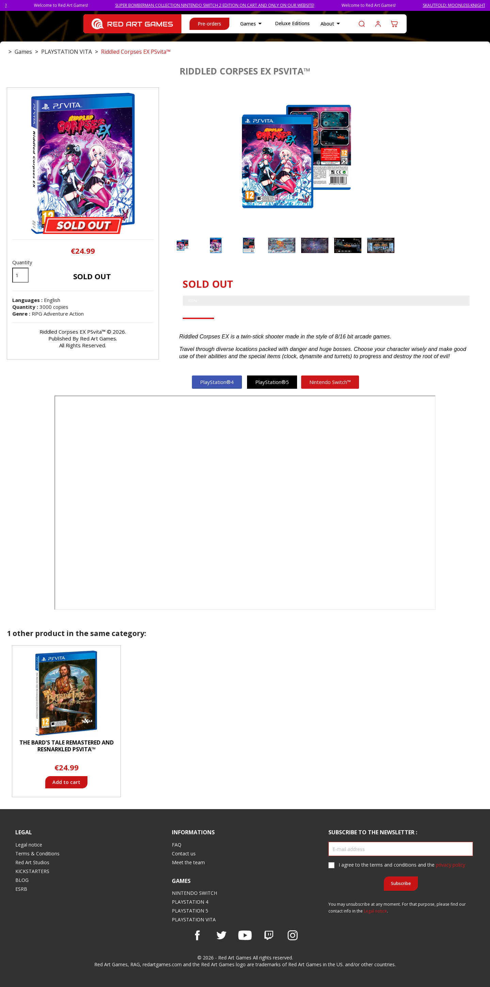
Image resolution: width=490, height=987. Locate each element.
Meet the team (188, 862)
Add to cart (66, 782)
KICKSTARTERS (32, 871)
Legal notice (28, 844)
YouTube (245, 935)
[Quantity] (20, 275)
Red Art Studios (32, 862)
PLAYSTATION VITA (194, 919)
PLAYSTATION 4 (190, 902)
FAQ (176, 844)
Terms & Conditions (37, 853)
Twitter (221, 935)
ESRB (21, 889)
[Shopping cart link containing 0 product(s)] (394, 24)
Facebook (197, 935)
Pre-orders (209, 23)
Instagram (292, 935)
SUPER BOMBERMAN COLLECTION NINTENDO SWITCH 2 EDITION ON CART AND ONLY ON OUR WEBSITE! (261, 5)
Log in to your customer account (378, 24)
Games (252, 23)
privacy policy (450, 864)
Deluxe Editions (292, 23)
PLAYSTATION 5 (190, 910)
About (331, 23)
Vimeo (269, 935)
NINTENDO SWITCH (194, 893)
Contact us (184, 853)
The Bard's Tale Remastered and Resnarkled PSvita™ (66, 746)
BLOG (22, 880)
